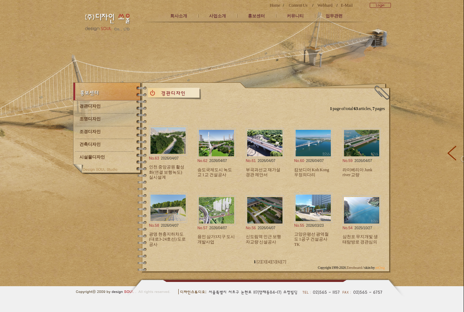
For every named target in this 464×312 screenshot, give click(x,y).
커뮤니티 (295, 16)
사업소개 (217, 16)
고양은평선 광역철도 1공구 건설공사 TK (311, 239)
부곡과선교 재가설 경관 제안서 (263, 172)
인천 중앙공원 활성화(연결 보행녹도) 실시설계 (166, 172)
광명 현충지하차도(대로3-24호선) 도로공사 (167, 239)
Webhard (325, 5)
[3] (263, 261)
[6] (278, 261)
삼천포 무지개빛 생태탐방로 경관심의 (360, 239)
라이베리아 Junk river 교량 (357, 172)
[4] (268, 261)
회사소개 (178, 16)
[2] (258, 261)
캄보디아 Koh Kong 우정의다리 (311, 172)
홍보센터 (256, 16)
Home (275, 5)
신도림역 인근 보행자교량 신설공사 (263, 239)
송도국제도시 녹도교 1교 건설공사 (214, 172)
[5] (273, 261)
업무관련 (334, 16)
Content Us (298, 5)
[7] (283, 261)
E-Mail (347, 5)
